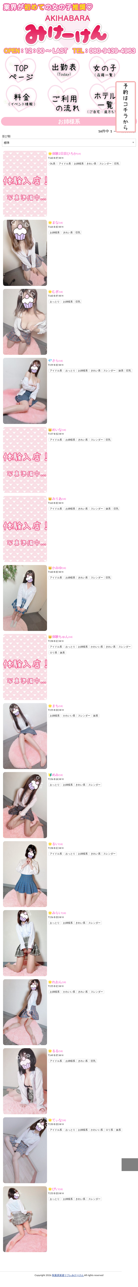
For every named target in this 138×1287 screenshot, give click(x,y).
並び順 (6, 136)
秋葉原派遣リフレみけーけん (68, 1275)
